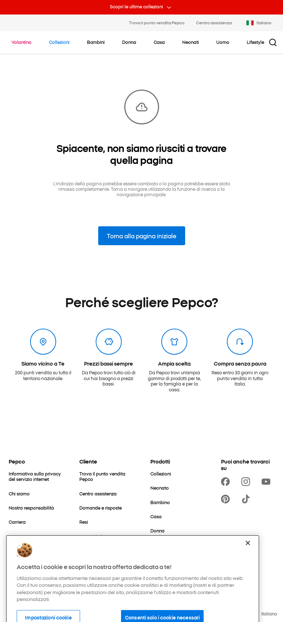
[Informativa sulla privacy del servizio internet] (35, 476)
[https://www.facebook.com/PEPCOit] (227, 481)
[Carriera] (17, 521)
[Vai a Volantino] (21, 42)
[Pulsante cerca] (273, 42)
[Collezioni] (160, 473)
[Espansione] (21, 550)
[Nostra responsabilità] (31, 507)
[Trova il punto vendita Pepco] (106, 476)
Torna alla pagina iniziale (141, 236)
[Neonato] (159, 487)
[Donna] (157, 530)
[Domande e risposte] (100, 507)
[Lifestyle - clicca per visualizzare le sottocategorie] (255, 42)
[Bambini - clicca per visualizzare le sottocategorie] (96, 42)
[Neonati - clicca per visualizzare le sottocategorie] (190, 42)
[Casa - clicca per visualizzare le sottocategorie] (159, 42)
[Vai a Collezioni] (59, 42)
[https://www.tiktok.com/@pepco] (247, 499)
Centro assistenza (214, 22)
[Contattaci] (20, 536)
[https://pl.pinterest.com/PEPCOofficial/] (227, 499)
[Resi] (83, 521)
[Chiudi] (248, 560)
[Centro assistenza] (98, 493)
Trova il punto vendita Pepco (156, 22)
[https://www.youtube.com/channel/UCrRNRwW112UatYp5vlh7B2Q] (267, 481)
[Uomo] (156, 545)
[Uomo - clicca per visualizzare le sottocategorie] (223, 42)
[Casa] (156, 516)
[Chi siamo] (19, 493)
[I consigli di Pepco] (98, 536)
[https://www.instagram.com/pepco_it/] (247, 481)
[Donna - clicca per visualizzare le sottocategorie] (129, 42)
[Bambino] (160, 502)
